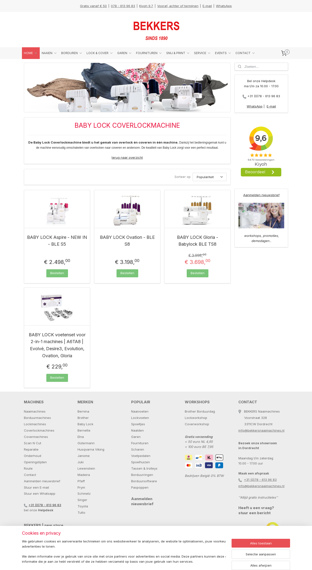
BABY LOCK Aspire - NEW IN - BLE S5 (57, 241)
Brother (83, 418)
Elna (81, 437)
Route (28, 468)
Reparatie (31, 449)
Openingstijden (35, 462)
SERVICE (202, 53)
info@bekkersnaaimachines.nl (261, 430)
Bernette (84, 430)
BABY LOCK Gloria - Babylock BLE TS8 (197, 241)
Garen (136, 437)
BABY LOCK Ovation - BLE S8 (127, 241)
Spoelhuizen (140, 462)
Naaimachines (35, 411)
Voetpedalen (140, 456)
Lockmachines (35, 424)
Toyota (83, 506)
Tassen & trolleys (144, 468)
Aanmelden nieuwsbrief (261, 195)
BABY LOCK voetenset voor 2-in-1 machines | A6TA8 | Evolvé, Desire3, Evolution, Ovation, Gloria (57, 345)
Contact (30, 475)
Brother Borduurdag (200, 411)
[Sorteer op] (209, 177)
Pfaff (81, 481)
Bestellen (57, 273)
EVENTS (223, 53)
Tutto (81, 512)
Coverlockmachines (39, 430)
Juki (81, 462)
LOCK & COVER (100, 53)
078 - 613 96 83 (123, 6)
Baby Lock (85, 424)
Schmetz (84, 493)
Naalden (137, 430)
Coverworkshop (197, 424)
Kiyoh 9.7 (146, 6)
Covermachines (36, 437)
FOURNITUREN (149, 53)
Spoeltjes (138, 424)
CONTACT (245, 53)
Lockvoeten (140, 418)
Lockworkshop (196, 418)
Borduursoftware (144, 481)
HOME (31, 53)
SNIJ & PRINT (178, 53)
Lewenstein (86, 468)
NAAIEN (49, 53)
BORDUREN (72, 53)
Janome (84, 456)
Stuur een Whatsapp (39, 493)
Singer (82, 500)
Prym (81, 487)
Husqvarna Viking (91, 449)
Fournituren (139, 443)
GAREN (124, 53)
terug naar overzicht (127, 157)
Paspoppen (139, 487)
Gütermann (86, 443)
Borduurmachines (37, 418)
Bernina (83, 411)
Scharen (137, 449)
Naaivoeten (139, 411)
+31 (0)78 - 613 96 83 (263, 96)
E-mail (207, 6)
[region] (124, 552)
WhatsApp (224, 6)
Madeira (84, 475)
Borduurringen (142, 475)
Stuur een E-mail (36, 487)
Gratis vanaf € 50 (93, 6)
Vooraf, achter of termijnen (177, 6)
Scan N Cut (32, 443)
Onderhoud (32, 456)
